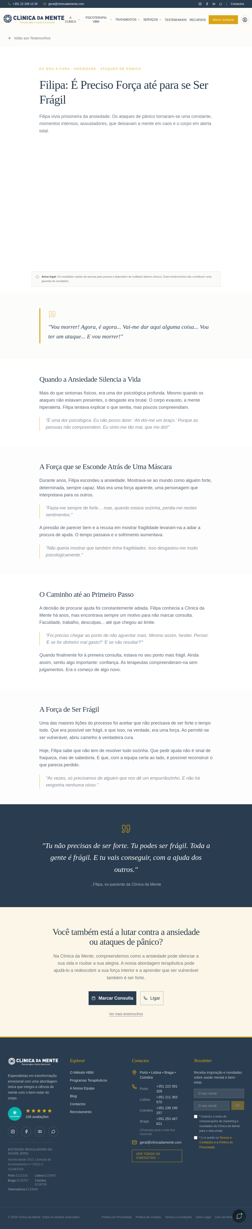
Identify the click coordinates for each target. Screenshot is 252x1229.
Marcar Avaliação (223, 19)
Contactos (237, 4)
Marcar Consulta (112, 998)
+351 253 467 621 (166, 1121)
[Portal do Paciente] (245, 19)
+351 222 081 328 (166, 1088)
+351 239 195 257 (166, 1110)
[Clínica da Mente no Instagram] (200, 3)
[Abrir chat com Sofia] (239, 1216)
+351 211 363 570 (166, 1099)
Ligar (151, 998)
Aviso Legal (203, 1217)
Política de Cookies (148, 1217)
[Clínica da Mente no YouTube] (213, 3)
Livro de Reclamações (229, 1217)
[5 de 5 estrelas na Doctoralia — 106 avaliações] (33, 1114)
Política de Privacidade (117, 1217)
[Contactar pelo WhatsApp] (220, 3)
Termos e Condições (178, 1217)
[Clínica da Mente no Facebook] (206, 3)
